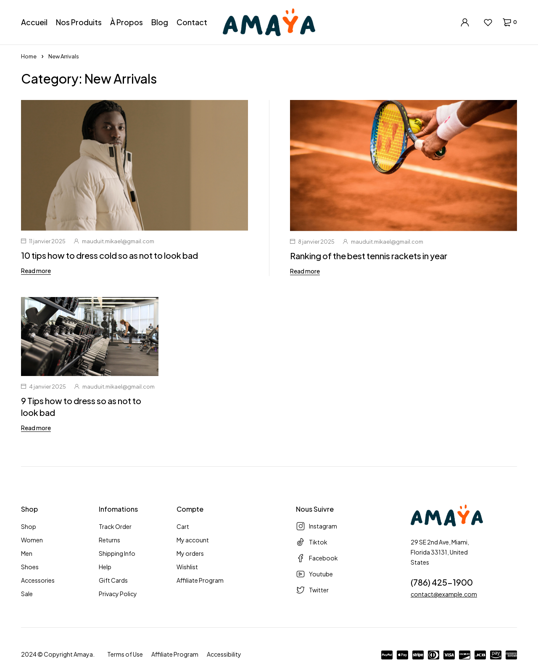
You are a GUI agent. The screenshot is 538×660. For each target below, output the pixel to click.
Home (29, 56)
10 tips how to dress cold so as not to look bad (109, 255)
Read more (36, 270)
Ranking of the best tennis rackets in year (368, 255)
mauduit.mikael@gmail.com (118, 241)
